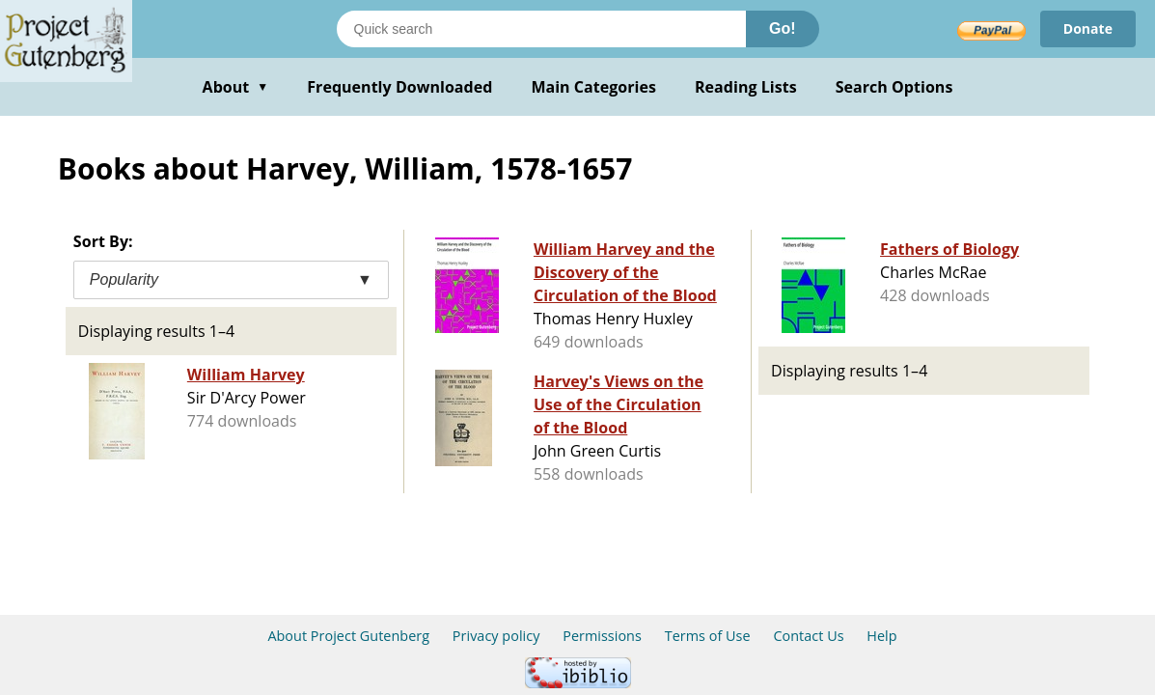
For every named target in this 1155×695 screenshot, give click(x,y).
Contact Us (808, 635)
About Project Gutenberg (348, 635)
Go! (782, 28)
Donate (1088, 28)
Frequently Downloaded (399, 86)
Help (881, 635)
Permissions (602, 635)
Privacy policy (496, 635)
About (236, 86)
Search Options (894, 86)
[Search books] (541, 29)
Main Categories (593, 86)
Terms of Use (708, 635)
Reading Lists (746, 86)
